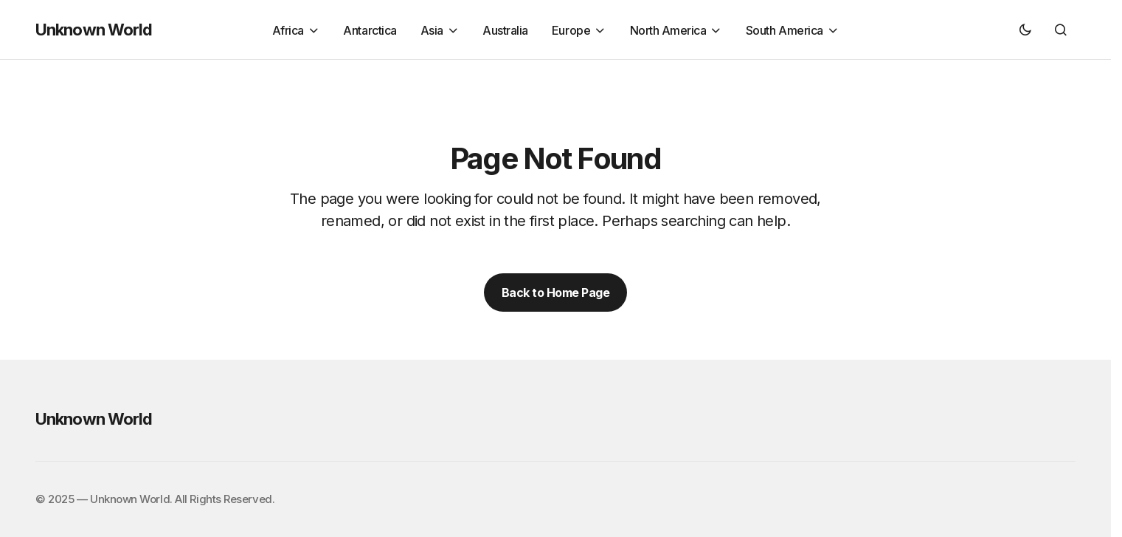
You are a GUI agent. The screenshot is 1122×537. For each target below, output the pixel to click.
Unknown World (94, 29)
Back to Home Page (556, 292)
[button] (1025, 29)
